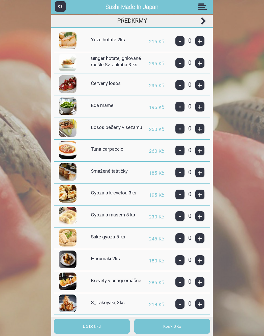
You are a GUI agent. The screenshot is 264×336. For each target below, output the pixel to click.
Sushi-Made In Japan (132, 7)
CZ (60, 6)
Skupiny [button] (203, 6)
